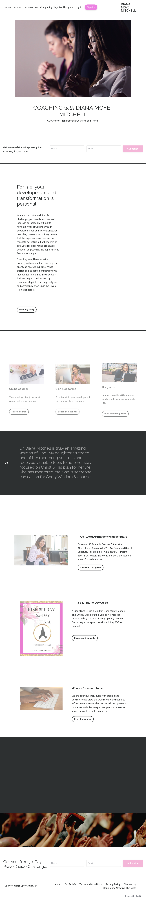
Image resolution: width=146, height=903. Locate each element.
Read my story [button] (26, 309)
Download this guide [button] (90, 567)
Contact (18, 7)
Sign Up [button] (91, 7)
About (8, 7)
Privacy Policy (113, 884)
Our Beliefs (70, 884)
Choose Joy (31, 7)
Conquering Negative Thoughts (56, 7)
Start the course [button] (83, 719)
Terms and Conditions (91, 884)
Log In (79, 7)
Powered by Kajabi (133, 896)
